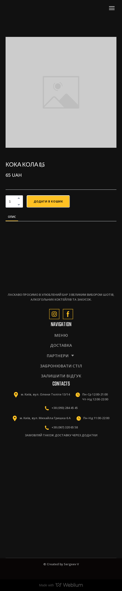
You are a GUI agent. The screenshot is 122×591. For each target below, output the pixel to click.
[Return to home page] (26, 8)
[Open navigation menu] (111, 8)
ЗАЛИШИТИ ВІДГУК (61, 376)
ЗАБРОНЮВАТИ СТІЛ (61, 366)
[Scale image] (32, 460)
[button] (19, 198)
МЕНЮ (61, 335)
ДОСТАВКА (61, 345)
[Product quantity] (13, 201)
